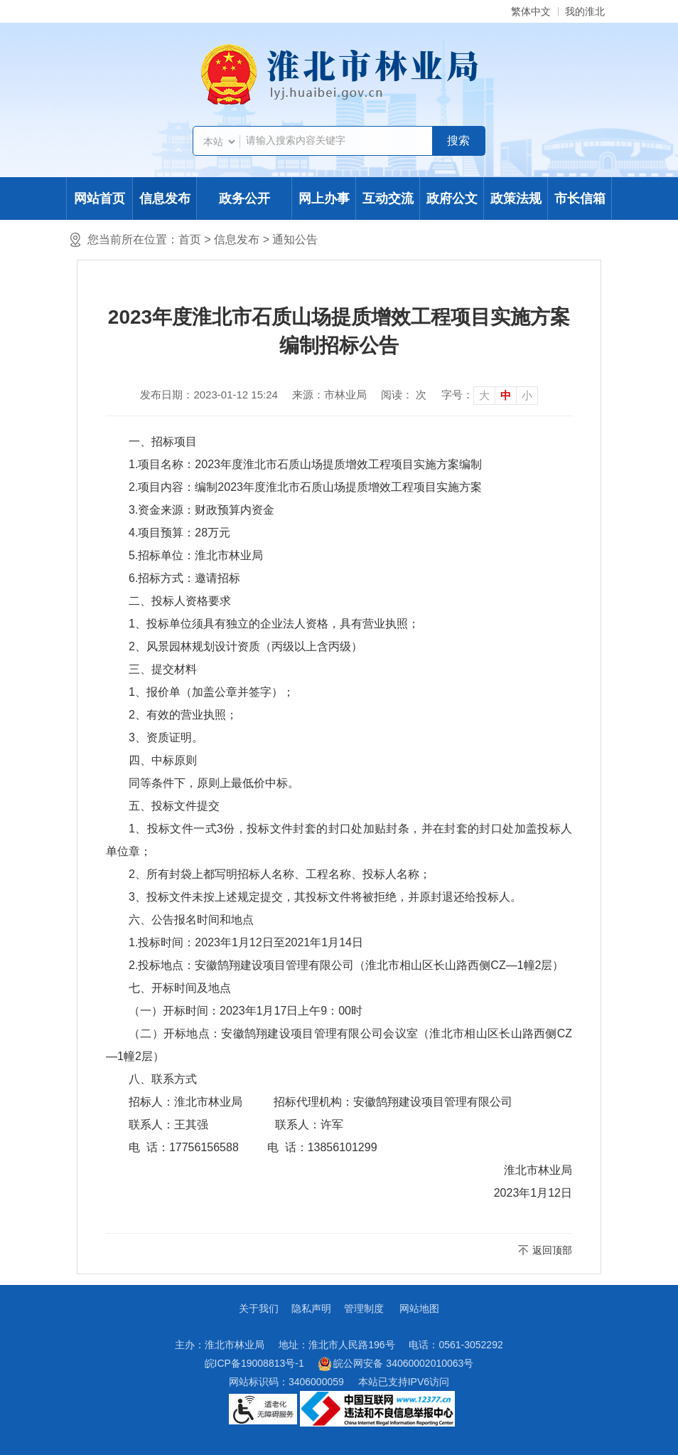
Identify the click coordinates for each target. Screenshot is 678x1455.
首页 (189, 239)
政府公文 (452, 198)
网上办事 (324, 198)
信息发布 (164, 198)
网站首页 (99, 198)
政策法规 (516, 198)
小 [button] (527, 395)
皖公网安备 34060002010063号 (396, 1364)
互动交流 (388, 198)
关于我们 (259, 1308)
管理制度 (364, 1308)
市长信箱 (580, 198)
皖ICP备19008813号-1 (254, 1363)
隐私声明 (311, 1308)
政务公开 (244, 198)
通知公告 (295, 239)
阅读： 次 (403, 394)
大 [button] (484, 395)
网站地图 (419, 1308)
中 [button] (505, 395)
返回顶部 (552, 1250)
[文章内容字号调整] (489, 394)
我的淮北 (585, 11)
